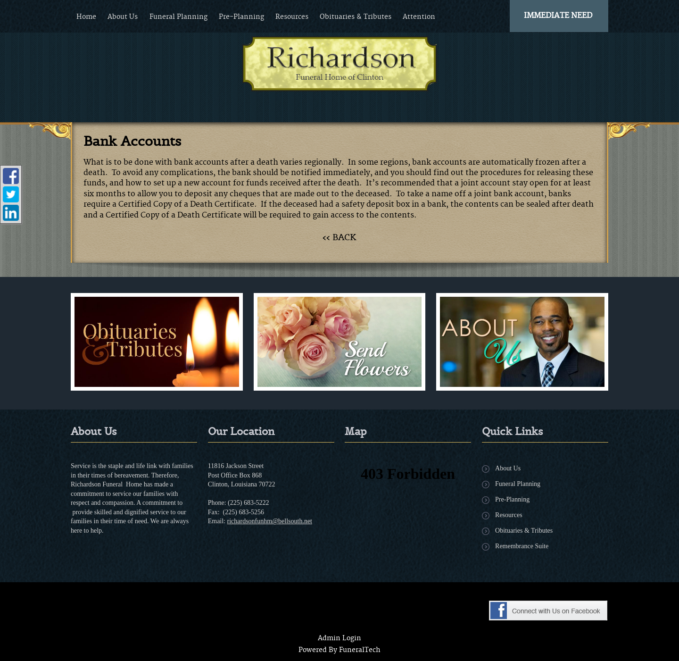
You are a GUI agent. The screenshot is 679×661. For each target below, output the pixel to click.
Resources (508, 515)
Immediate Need (558, 15)
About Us (508, 468)
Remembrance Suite (521, 546)
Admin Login (339, 638)
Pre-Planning (512, 499)
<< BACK (339, 237)
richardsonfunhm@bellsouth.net (269, 521)
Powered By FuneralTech (339, 650)
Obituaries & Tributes (524, 530)
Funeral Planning (517, 483)
